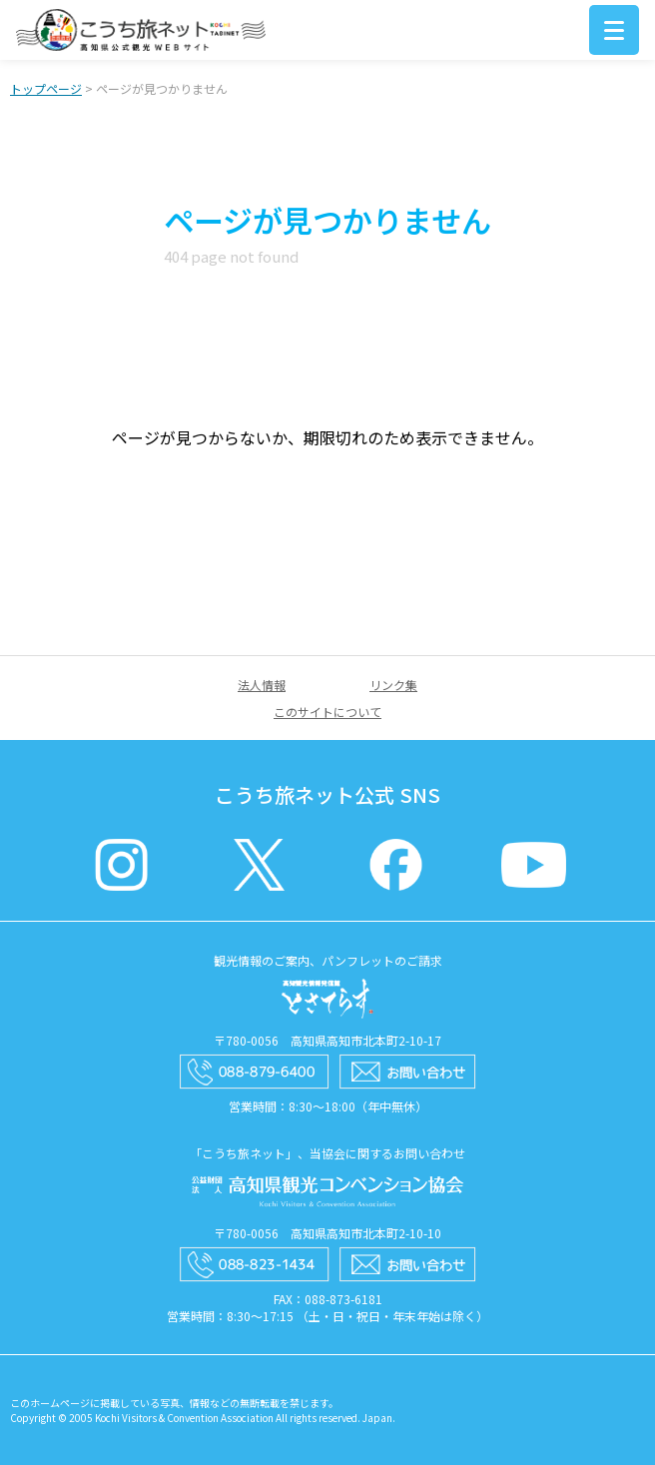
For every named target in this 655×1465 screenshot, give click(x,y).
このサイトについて (327, 711)
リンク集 (393, 684)
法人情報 (262, 684)
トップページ (46, 88)
